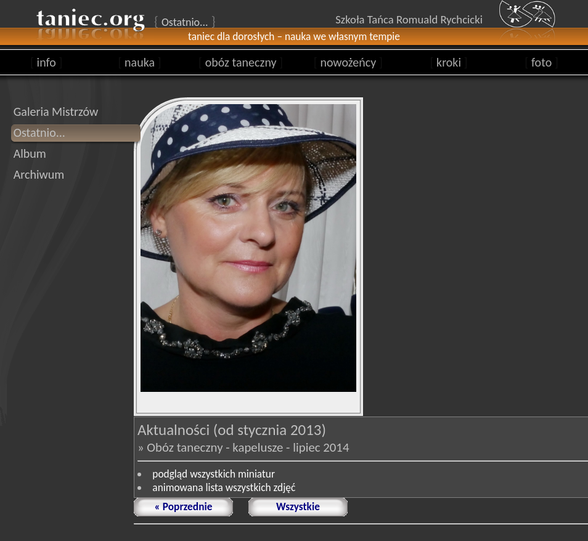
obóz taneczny (240, 62)
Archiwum (39, 174)
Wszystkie (298, 506)
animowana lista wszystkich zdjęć (223, 487)
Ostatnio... (39, 132)
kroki (448, 62)
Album (30, 153)
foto (541, 62)
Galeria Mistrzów (56, 111)
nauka (139, 62)
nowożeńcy (348, 62)
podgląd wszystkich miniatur (213, 474)
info (46, 62)
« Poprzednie (184, 506)
